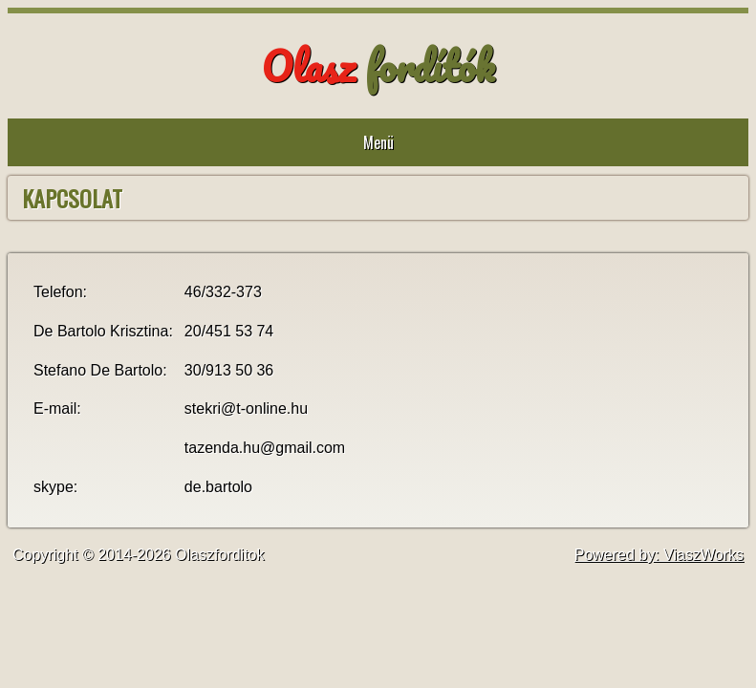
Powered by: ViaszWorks (659, 555)
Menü (378, 142)
